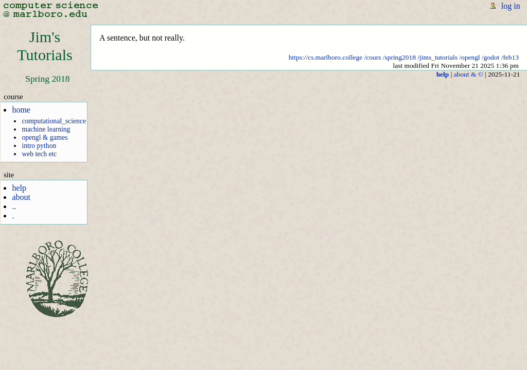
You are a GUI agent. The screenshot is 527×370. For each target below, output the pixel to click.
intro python (39, 146)
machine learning (46, 129)
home (21, 109)
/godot (490, 57)
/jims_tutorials (437, 57)
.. (14, 206)
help (19, 187)
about (21, 197)
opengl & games (44, 137)
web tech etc (39, 154)
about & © (468, 74)
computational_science (54, 121)
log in (510, 6)
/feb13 (510, 57)
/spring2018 (399, 57)
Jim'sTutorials (45, 46)
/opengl (469, 57)
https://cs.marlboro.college (325, 57)
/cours (372, 57)
